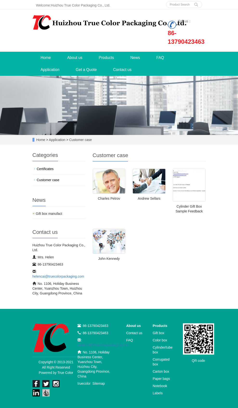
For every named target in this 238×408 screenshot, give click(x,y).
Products (106, 58)
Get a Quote (86, 70)
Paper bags (161, 379)
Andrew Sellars (149, 198)
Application (50, 70)
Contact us (122, 70)
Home (46, 58)
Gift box (158, 333)
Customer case (80, 140)
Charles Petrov (109, 198)
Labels (158, 393)
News (135, 58)
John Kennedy (109, 259)
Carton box (161, 371)
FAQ (160, 58)
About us (74, 58)
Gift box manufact (49, 214)
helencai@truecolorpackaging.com (58, 276)
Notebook (160, 386)
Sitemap (98, 383)
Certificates (45, 169)
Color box (160, 340)
